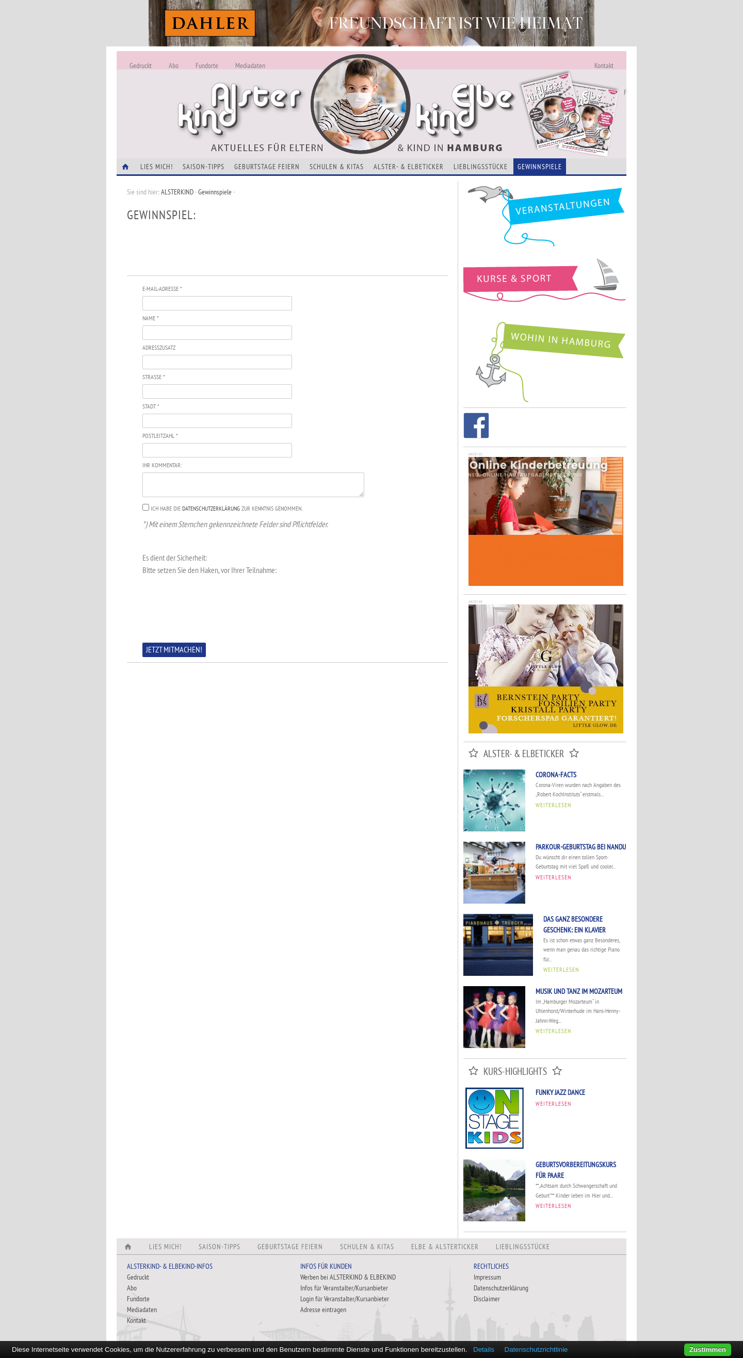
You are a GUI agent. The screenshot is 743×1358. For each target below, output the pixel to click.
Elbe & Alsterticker (445, 1246)
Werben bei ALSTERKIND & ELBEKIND (348, 1277)
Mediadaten (250, 65)
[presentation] (220, 607)
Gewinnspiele (540, 166)
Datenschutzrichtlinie (536, 1349)
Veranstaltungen (544, 220)
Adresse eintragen (323, 1309)
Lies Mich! (156, 166)
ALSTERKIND (177, 192)
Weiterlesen (553, 805)
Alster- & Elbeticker (409, 166)
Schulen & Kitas (337, 166)
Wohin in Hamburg (544, 360)
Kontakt (603, 65)
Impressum (487, 1277)
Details (483, 1349)
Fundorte (207, 65)
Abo (174, 65)
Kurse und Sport (544, 286)
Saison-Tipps (203, 166)
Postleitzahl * (159, 435)
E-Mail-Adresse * (162, 288)
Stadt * (150, 406)
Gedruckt (141, 65)
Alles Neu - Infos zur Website (286, 92)
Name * (150, 318)
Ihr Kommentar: (162, 465)
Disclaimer (487, 1298)
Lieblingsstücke (481, 166)
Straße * (153, 377)
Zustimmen (707, 1349)
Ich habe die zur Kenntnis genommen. (226, 508)
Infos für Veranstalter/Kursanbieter (344, 1287)
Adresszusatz (158, 347)
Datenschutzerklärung (211, 508)
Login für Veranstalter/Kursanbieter (344, 1298)
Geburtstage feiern (267, 166)
